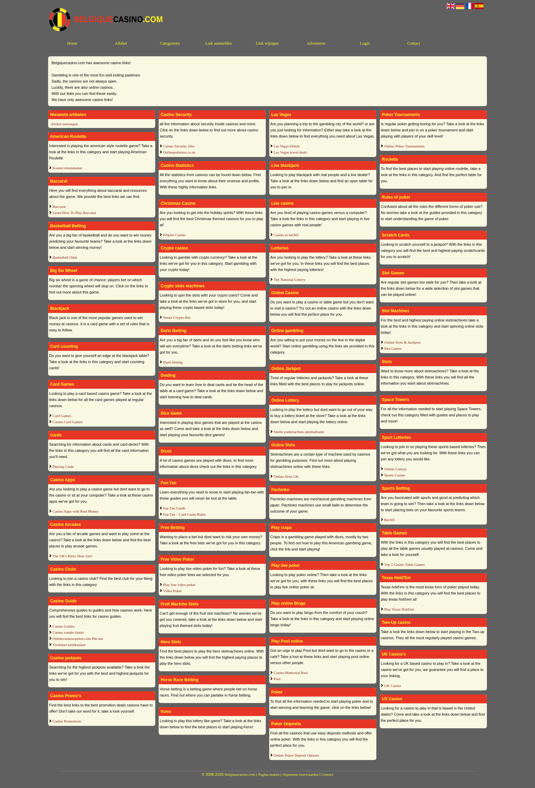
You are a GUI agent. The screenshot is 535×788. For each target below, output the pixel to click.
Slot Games (393, 348)
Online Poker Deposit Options (296, 755)
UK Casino (392, 686)
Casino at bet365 (286, 235)
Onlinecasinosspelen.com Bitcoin (78, 638)
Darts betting (173, 362)
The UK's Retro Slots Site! (72, 556)
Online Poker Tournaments (404, 146)
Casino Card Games (68, 422)
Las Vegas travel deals (290, 152)
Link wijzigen (267, 43)
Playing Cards (63, 466)
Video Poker (172, 591)
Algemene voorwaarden (300, 774)
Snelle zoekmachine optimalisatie (299, 432)
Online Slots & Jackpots (402, 342)
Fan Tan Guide (174, 508)
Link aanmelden (218, 43)
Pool (277, 679)
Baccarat (59, 206)
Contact (413, 43)
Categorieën (170, 43)
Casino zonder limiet (68, 632)
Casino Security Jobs (178, 146)
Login (365, 43)
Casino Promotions (67, 721)
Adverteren (316, 43)
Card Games (62, 416)
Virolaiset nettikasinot (69, 645)
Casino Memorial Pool (291, 673)
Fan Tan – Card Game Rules (184, 514)
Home (72, 43)
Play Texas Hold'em (399, 609)
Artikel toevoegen (64, 124)
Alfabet (121, 43)
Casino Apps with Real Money (76, 511)
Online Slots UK (286, 476)
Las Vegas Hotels (287, 146)
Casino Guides (63, 626)
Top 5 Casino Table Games (404, 564)
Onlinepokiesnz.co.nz (179, 152)
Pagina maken (268, 774)
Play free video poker (179, 585)
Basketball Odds (65, 257)
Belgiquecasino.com (240, 774)
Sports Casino (394, 475)
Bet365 (389, 520)
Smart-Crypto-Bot (176, 317)
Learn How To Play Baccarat (74, 213)
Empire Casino (174, 235)
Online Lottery (395, 469)
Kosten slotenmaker (68, 168)
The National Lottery (289, 279)
